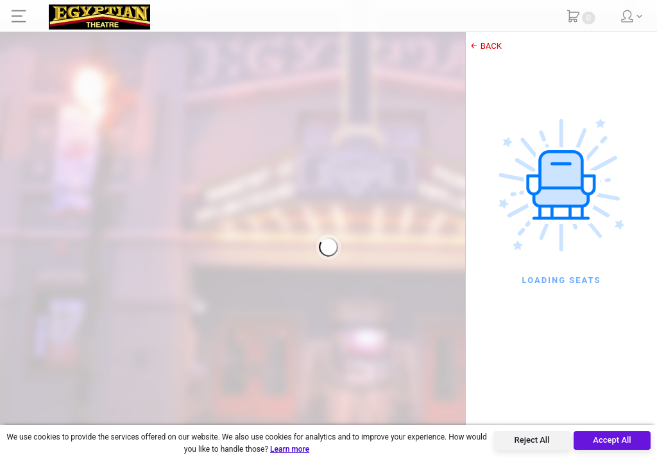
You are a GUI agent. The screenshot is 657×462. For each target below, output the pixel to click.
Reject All (532, 440)
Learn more (289, 449)
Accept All (612, 440)
